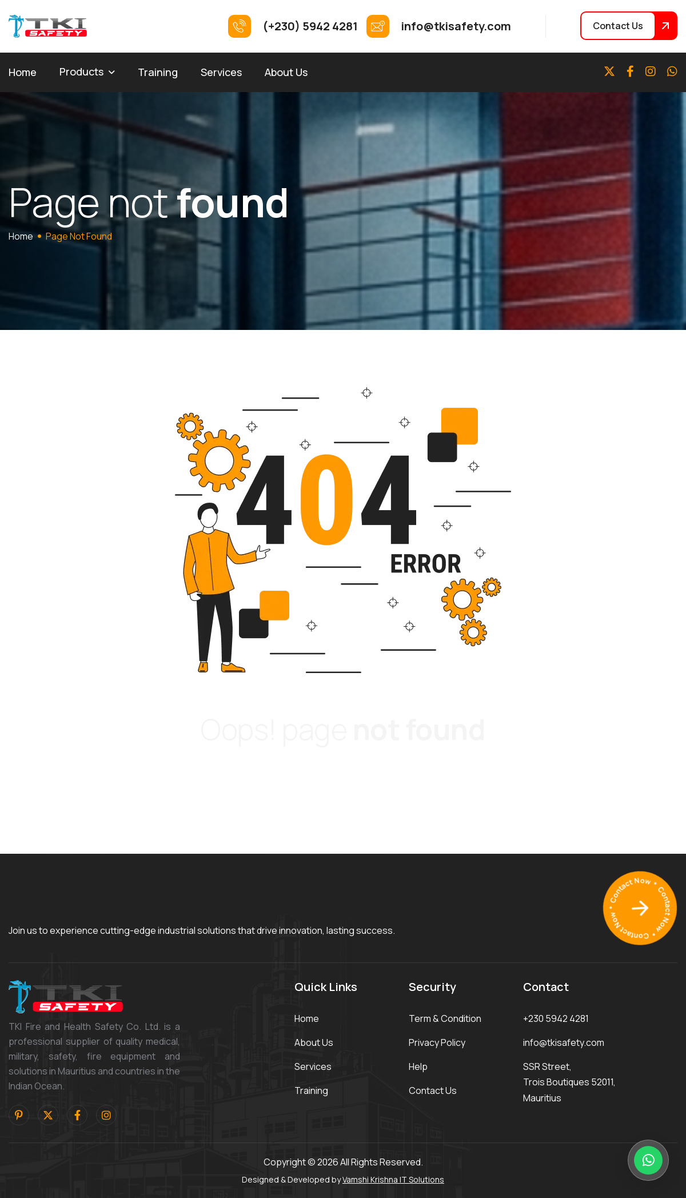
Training (158, 72)
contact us (433, 1090)
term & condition (445, 1018)
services (313, 1066)
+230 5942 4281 (556, 1018)
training (311, 1090)
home (21, 236)
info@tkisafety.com (563, 1042)
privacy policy (437, 1042)
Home (23, 72)
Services (221, 72)
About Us (286, 72)
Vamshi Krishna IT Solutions (393, 1179)
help (418, 1066)
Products (81, 71)
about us (313, 1042)
